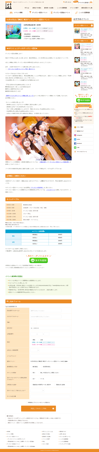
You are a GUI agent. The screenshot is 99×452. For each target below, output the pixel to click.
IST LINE (93, 443)
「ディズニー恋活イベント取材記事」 (59, 162)
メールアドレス (11, 356)
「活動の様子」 (43, 162)
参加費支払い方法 (12, 366)
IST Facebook (85, 443)
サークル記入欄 (11, 396)
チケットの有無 (11, 372)
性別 (8, 342)
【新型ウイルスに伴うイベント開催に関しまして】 (19, 95)
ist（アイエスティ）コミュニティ (8, 5)
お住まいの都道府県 (12, 350)
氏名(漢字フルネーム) (13, 310)
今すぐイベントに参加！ (83, 2)
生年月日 (10, 328)
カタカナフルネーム (13, 316)
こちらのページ (50, 189)
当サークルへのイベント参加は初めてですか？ (17, 378)
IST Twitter (77, 443)
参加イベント (11, 361)
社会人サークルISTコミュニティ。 (28, 2)
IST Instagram (69, 443)
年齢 (8, 322)
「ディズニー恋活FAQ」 (37, 187)
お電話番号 (10, 334)
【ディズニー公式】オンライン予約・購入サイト (21, 69)
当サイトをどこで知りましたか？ (16, 390)
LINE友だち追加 (12, 384)
